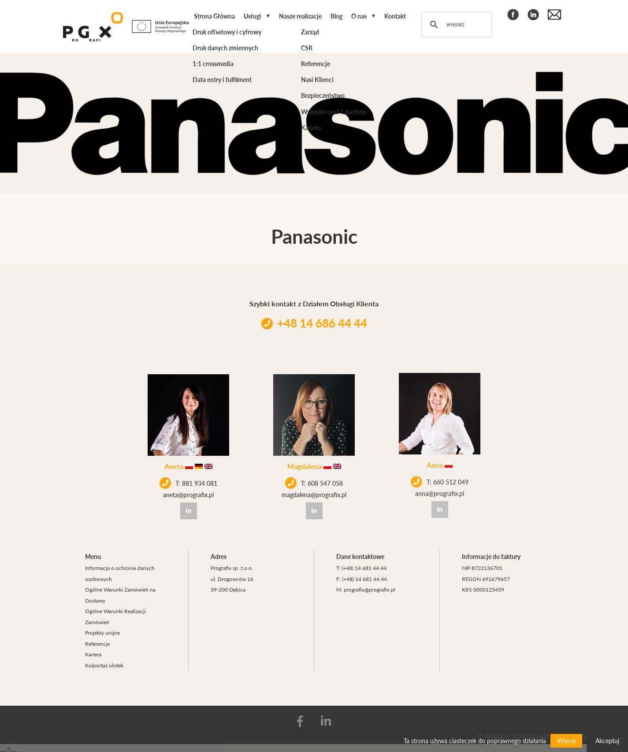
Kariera (93, 654)
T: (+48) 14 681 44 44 (361, 568)
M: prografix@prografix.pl (365, 589)
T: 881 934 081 (188, 482)
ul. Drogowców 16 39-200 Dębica (232, 584)
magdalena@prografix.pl (314, 489)
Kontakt (395, 15)
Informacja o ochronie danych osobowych (120, 573)
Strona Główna (214, 15)
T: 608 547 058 (314, 478)
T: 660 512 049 (439, 469)
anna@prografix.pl (439, 480)
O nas (359, 15)
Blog (336, 15)
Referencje (97, 644)
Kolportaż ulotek (104, 665)
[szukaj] (455, 24)
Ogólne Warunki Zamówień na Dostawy (120, 594)
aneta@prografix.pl (188, 493)
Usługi (252, 15)
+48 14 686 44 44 (314, 323)
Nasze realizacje (300, 15)
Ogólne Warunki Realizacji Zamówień (115, 616)
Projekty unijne (102, 633)
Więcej (566, 740)
